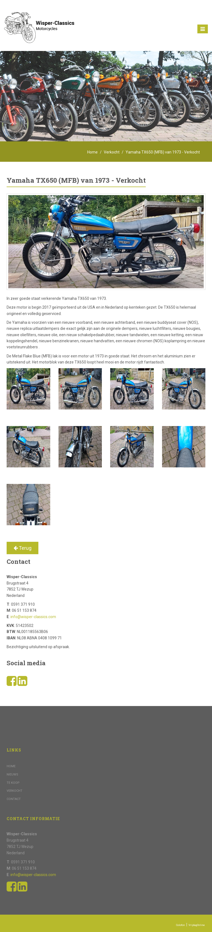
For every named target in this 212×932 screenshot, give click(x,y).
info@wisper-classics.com (33, 617)
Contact (14, 799)
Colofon (180, 925)
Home (92, 152)
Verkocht (112, 152)
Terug (22, 548)
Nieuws (12, 774)
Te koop (13, 783)
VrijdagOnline (197, 925)
